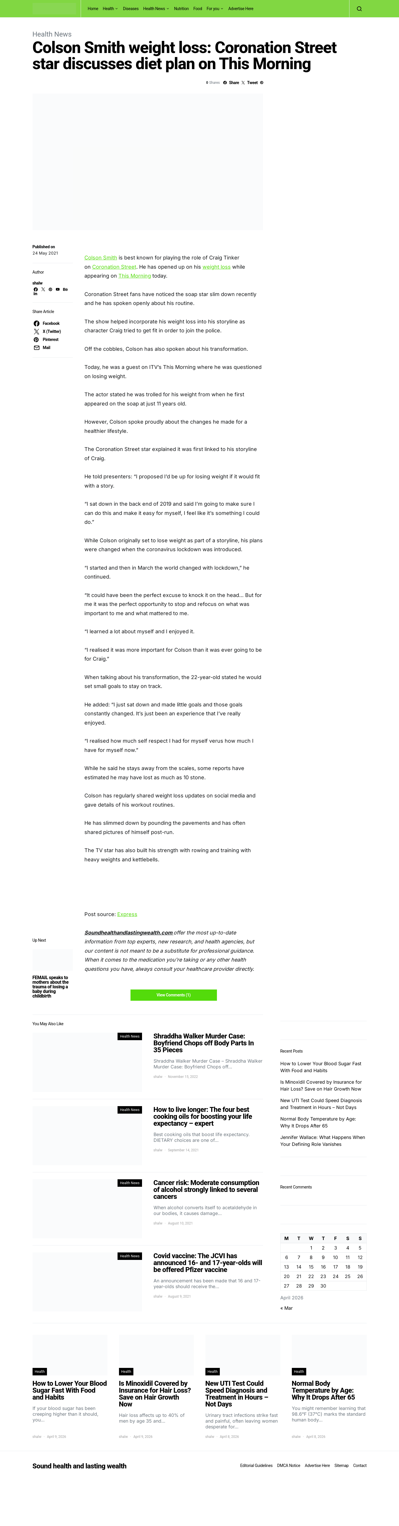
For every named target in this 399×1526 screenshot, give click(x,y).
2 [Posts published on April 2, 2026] (323, 1248)
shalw (38, 283)
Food (197, 8)
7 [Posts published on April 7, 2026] (299, 1257)
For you (213, 8)
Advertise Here (240, 8)
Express (127, 914)
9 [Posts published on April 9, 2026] (323, 1257)
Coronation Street (114, 267)
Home (93, 8)
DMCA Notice (288, 1465)
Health (108, 8)
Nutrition (181, 8)
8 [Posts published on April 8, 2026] (311, 1257)
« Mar (286, 1308)
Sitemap (341, 1465)
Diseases (131, 8)
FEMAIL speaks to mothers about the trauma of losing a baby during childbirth (51, 987)
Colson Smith (100, 258)
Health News (154, 8)
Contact (359, 1465)
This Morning (134, 276)
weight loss (217, 267)
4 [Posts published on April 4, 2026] (347, 1248)
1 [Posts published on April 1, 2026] (311, 1248)
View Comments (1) (173, 995)
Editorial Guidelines (256, 1465)
